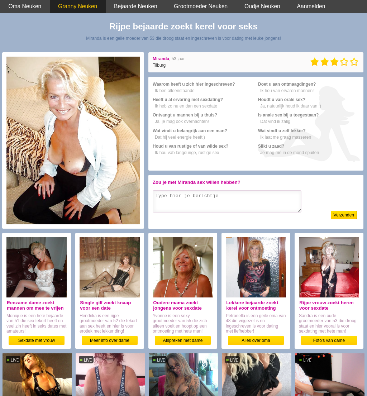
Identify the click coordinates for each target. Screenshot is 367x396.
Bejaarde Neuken (135, 6)
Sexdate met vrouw (36, 340)
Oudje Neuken (262, 6)
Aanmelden (311, 6)
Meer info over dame (109, 340)
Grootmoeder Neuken (201, 6)
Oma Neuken (24, 6)
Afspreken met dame (183, 340)
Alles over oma (256, 340)
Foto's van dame (329, 340)
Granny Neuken (77, 6)
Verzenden (344, 215)
